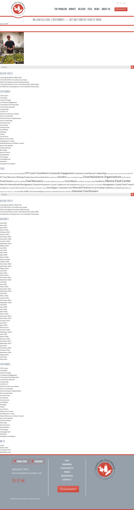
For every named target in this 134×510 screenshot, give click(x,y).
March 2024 (4, 257)
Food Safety (4, 125)
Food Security (4, 127)
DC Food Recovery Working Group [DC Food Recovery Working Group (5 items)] (14, 177)
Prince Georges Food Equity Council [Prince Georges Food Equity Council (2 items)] (36, 188)
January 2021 (4, 298)
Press (67, 472)
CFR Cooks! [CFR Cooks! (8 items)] (30, 173)
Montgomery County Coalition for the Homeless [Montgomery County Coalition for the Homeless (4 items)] (58, 185)
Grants (2, 134)
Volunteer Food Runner (7, 164)
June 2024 (3, 250)
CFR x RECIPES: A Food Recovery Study (13, 80)
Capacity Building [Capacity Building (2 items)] (18, 173)
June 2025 (3, 223)
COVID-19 (4, 111)
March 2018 (4, 336)
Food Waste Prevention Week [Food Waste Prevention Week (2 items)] (86, 181)
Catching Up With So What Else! (11, 77)
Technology (4, 157)
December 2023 (5, 264)
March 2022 (4, 286)
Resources (67, 476)
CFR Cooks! (4, 95)
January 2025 (4, 234)
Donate (72, 9)
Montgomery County (7, 141)
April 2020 (3, 311)
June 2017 (3, 346)
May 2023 (3, 273)
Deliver (81, 9)
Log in (2, 445)
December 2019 (5, 316)
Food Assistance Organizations (10, 118)
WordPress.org (5, 452)
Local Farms (4, 136)
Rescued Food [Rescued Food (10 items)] (80, 187)
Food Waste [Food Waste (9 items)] (71, 181)
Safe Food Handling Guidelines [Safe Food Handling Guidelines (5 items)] (101, 188)
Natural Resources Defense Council (12, 143)
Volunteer (3, 161)
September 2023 (5, 266)
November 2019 (5, 318)
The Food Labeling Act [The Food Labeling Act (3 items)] (37, 191)
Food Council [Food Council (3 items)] (125, 177)
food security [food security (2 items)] (60, 181)
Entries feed (4, 447)
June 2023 (3, 271)
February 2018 (5, 339)
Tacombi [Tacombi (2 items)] (17, 191)
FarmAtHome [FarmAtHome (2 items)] (53, 177)
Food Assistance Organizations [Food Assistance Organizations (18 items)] (102, 176)
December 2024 (5, 237)
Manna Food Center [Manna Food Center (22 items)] (118, 181)
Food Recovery (5, 123)
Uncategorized (5, 159)
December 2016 (5, 348)
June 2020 (3, 307)
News (96, 9)
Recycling (3, 150)
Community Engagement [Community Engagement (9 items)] (61, 173)
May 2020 (3, 309)
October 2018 (5, 330)
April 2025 (3, 227)
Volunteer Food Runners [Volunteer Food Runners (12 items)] (85, 191)
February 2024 (5, 259)
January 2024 (4, 261)
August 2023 (4, 268)
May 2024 (3, 252)
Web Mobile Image (34, 498)
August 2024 (4, 246)
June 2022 (3, 284)
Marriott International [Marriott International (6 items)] (10, 184)
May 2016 (3, 359)
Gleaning (3, 132)
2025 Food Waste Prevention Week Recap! (14, 82)
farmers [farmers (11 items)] (62, 176)
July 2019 (3, 323)
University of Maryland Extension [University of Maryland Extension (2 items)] (55, 191)
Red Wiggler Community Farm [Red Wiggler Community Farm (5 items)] (60, 188)
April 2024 (3, 255)
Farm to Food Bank (6, 116)
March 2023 (4, 275)
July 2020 (3, 305)
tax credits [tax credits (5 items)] (24, 191)
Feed (90, 9)
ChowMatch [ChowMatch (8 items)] (42, 173)
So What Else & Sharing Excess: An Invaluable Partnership (19, 86)
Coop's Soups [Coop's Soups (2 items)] (121, 173)
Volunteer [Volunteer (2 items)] (69, 191)
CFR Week (3, 98)
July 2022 (3, 282)
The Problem (60, 9)
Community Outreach (7, 107)
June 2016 (3, 357)
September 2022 (5, 280)
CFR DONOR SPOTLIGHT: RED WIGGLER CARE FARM (19, 84)
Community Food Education (9, 105)
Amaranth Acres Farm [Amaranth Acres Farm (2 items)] (6, 173)
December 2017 (5, 341)
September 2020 (5, 302)
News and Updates (6, 145)
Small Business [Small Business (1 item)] (10, 191)
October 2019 (5, 320)
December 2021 (5, 289)
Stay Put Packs (5, 152)
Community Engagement (8, 102)
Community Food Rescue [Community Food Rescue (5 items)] (84, 173)
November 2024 (5, 239)
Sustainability (4, 155)
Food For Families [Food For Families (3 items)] (19, 181)
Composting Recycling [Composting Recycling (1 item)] (111, 173)
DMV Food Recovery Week (9, 114)
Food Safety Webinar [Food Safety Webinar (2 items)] (49, 181)
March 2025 (4, 230)
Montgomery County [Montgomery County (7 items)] (30, 184)
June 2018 (3, 334)
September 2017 (5, 343)
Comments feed (5, 450)
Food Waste (4, 129)
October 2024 (5, 241)
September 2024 (5, 243)
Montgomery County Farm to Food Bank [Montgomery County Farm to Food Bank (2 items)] (90, 185)
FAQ (67, 460)
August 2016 (4, 355)
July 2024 (3, 248)
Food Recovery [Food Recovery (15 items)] (34, 181)
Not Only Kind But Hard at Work (84, 19)
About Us (106, 9)
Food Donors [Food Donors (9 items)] (6, 181)
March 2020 (4, 314)
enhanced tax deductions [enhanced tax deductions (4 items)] (39, 177)
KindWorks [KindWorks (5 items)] (100, 181)
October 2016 (5, 350)
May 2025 (3, 225)
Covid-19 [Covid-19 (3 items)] (129, 173)
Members (67, 464)
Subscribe (37, 461)
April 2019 (3, 325)
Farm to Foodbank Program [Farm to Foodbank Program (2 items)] (74, 177)
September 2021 (5, 291)
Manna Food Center (7, 139)
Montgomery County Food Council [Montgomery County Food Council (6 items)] (118, 184)
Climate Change (5, 100)
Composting (4, 109)
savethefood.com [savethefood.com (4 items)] (121, 188)
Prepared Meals (5, 148)
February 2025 (5, 232)
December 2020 (5, 300)
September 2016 (5, 352)
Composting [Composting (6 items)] (100, 173)
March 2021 (4, 296)
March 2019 (4, 327)
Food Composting (6, 120)
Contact (67, 479)
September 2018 (5, 332)
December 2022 (5, 277)
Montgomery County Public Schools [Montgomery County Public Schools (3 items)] (12, 188)
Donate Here (20, 461)
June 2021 (3, 293)
